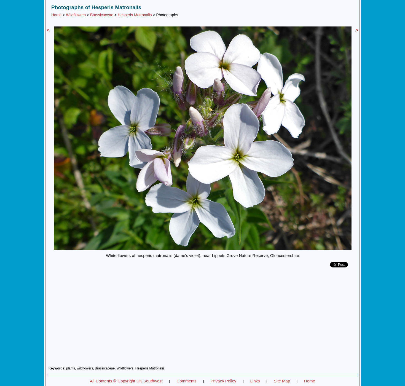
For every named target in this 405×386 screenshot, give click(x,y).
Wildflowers (76, 15)
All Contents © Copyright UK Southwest (126, 381)
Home (56, 15)
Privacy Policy (223, 381)
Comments (186, 381)
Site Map (282, 381)
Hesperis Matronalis (135, 15)
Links (255, 381)
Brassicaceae (101, 15)
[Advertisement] (202, 319)
